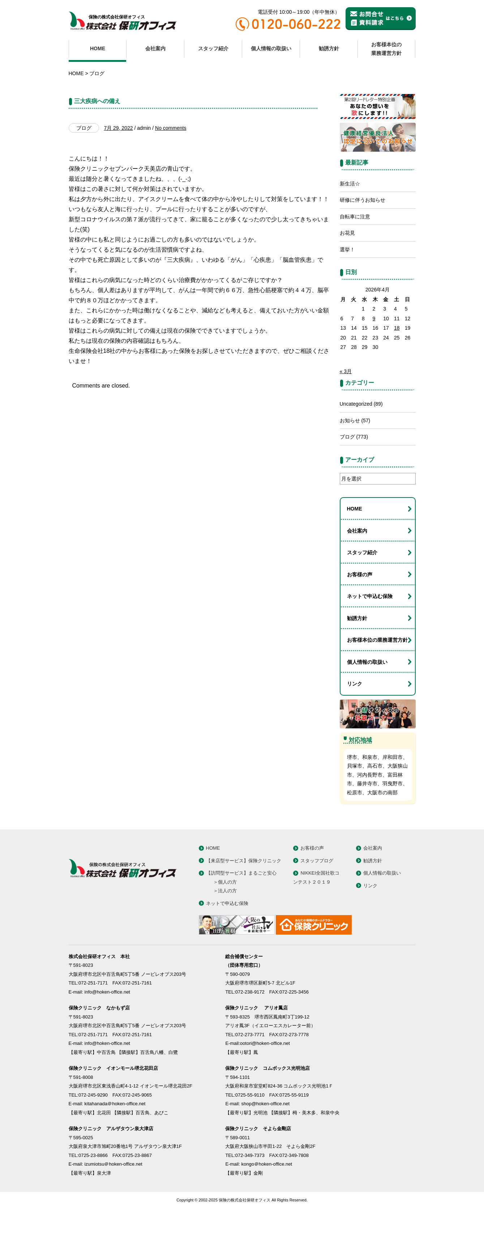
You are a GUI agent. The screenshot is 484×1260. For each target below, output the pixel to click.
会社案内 (155, 48)
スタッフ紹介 (213, 48)
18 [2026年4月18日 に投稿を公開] (397, 365)
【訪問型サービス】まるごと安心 (241, 910)
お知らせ (350, 458)
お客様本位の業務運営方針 (386, 49)
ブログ (96, 73)
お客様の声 (359, 612)
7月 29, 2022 (118, 165)
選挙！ (347, 287)
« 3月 (346, 408)
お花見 (347, 270)
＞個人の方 (225, 919)
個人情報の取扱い (271, 48)
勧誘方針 (329, 48)
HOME (97, 48)
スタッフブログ (316, 898)
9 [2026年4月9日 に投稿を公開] (374, 356)
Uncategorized (356, 441)
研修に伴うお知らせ (362, 237)
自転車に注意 (355, 254)
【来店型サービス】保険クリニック (243, 898)
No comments (170, 165)
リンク (354, 721)
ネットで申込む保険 (370, 633)
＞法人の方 (225, 928)
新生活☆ (350, 221)
